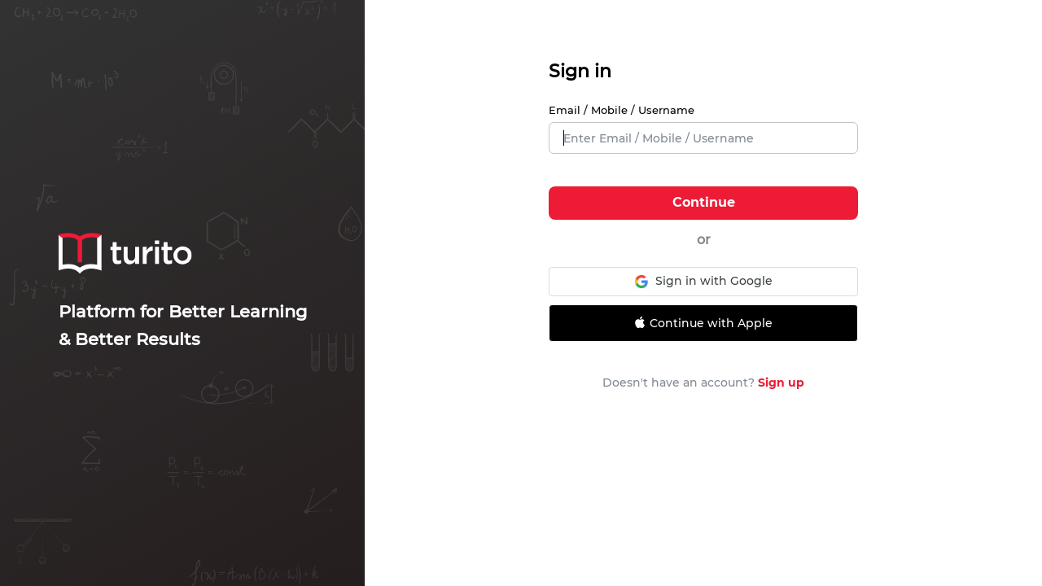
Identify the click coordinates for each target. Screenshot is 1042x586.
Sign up (781, 382)
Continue (703, 202)
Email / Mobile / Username (621, 109)
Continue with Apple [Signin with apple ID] (701, 323)
